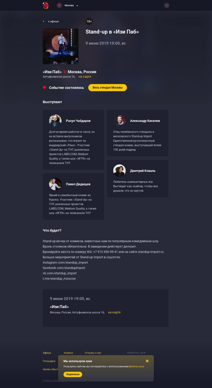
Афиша (47, 352)
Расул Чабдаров (78, 121)
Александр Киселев (145, 121)
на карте (85, 76)
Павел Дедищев (78, 184)
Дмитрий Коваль (142, 171)
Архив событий (52, 369)
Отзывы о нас (93, 352)
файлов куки (136, 366)
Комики (68, 352)
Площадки (49, 361)
